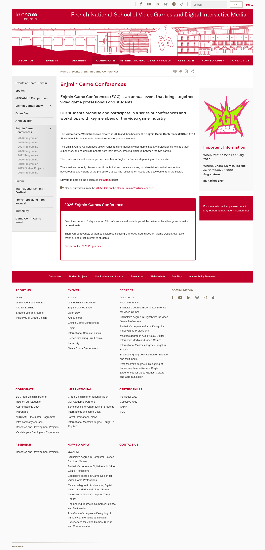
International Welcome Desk (84, 411)
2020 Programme (28, 159)
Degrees (126, 290)
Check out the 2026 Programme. (84, 246)
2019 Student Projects (31, 168)
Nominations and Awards (109, 276)
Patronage (22, 411)
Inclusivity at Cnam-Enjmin (31, 317)
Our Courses (127, 297)
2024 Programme (28, 146)
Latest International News (83, 416)
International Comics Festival (29, 190)
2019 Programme (28, 163)
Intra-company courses (29, 421)
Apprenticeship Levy (27, 406)
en (248, 5)
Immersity (22, 211)
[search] (209, 4)
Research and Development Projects (37, 427)
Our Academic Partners (81, 401)
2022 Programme (28, 155)
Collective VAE (128, 401)
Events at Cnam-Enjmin (31, 83)
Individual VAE (128, 396)
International (79, 389)
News (19, 297)
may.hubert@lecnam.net (235, 210)
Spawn (20, 90)
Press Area (137, 276)
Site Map (177, 276)
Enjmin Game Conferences (101, 71)
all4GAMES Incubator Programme (35, 416)
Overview (73, 451)
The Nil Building (25, 307)
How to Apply (79, 444)
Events (75, 71)
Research (23, 444)
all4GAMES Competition (31, 98)
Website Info (158, 276)
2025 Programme (28, 142)
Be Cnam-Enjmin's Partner (31, 396)
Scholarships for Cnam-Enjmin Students (91, 406)
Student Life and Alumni (29, 312)
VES (122, 411)
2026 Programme (28, 138)
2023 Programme (28, 150)
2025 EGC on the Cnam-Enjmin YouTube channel (124, 188)
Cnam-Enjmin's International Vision (88, 396)
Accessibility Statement (202, 276)
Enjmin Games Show (29, 105)
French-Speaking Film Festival (30, 201)
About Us (23, 290)
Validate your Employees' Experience (37, 432)
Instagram (105, 179)
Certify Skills (130, 389)
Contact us (55, 276)
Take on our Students (28, 401)
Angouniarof (23, 120)
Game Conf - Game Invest (28, 220)
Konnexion (18, 546)
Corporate (24, 389)
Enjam (19, 181)
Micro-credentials (130, 302)
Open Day (22, 113)
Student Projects (77, 276)
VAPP (123, 406)
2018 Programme (28, 172)
